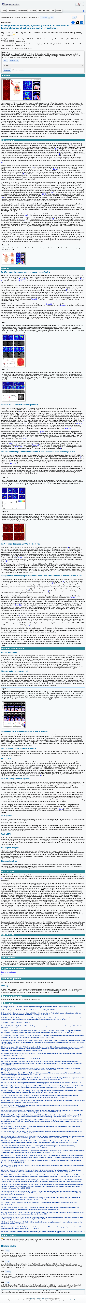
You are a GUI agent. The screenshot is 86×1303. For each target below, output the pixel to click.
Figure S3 (21, 280)
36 (23, 438)
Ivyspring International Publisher (39, 1298)
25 (45, 194)
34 (25, 423)
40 (40, 775)
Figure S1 (22, 279)
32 (53, 219)
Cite (52, 18)
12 (33, 167)
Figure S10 (13, 443)
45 (83, 876)
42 (42, 775)
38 (18, 557)
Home (4, 11)
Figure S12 (74, 597)
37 (25, 438)
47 (2, 878)
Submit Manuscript (43, 11)
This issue (44, 18)
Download (7, 70)
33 (55, 219)
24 (43, 194)
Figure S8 (68, 428)
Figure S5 (34, 299)
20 (31, 187)
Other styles (14, 60)
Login (52, 11)
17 (29, 187)
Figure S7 (79, 423)
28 (4, 197)
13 (54, 169)
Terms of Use (73, 1300)
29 (26, 215)
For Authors (32, 11)
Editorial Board (22, 11)
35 (27, 423)
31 (28, 215)
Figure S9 (42, 432)
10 (83, 160)
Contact (58, 11)
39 (21, 557)
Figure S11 (13, 463)
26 (2, 197)
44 (62, 809)
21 (52, 192)
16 (25, 174)
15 (23, 174)
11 (2, 162)
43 (60, 809)
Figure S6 (49, 304)
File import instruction (18, 70)
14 (56, 169)
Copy (5, 60)
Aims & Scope (12, 11)
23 (54, 192)
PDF (74, 17)
